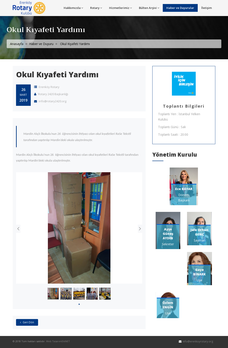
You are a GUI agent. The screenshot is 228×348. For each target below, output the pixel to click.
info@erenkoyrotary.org (198, 342)
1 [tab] (79, 304)
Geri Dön (27, 322)
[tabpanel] (53, 294)
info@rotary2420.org (50, 101)
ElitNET (66, 341)
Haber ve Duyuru (41, 44)
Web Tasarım (54, 341)
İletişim (206, 8)
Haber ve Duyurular (180, 8)
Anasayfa (16, 44)
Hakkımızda (73, 8)
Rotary (96, 8)
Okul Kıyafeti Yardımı (57, 75)
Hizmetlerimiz (120, 8)
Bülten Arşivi (149, 8)
